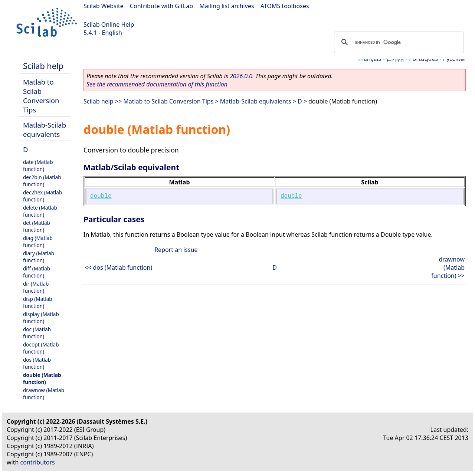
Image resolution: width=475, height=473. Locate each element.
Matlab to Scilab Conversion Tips (41, 95)
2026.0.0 (241, 76)
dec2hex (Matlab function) (42, 196)
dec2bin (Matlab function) (42, 181)
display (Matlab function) (41, 318)
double (101, 196)
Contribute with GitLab (161, 6)
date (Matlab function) (38, 165)
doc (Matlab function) (37, 333)
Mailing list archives (226, 6)
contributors (37, 462)
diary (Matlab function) (38, 257)
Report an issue (175, 250)
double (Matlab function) (42, 378)
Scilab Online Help (108, 24)
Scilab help (43, 65)
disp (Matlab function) (37, 302)
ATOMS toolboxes (285, 6)
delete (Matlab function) (40, 211)
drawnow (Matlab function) (43, 394)
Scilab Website (103, 6)
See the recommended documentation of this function (156, 84)
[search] (397, 42)
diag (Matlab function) (38, 241)
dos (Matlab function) (37, 363)
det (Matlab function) (36, 226)
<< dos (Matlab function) (118, 267)
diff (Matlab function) (36, 272)
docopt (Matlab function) (41, 348)
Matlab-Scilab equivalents (44, 129)
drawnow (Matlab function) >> (448, 267)
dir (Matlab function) (36, 287)
